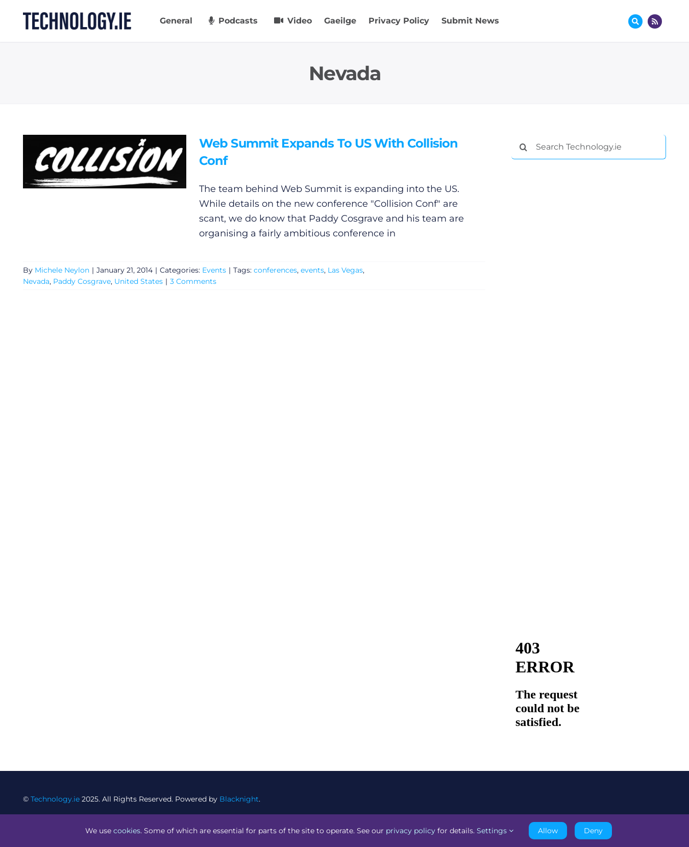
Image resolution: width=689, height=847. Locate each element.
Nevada (36, 281)
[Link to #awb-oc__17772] (635, 21)
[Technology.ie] (77, 16)
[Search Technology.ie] (588, 147)
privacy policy (410, 830)
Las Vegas (345, 270)
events (312, 270)
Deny (593, 830)
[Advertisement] (588, 323)
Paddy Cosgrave (82, 281)
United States (138, 281)
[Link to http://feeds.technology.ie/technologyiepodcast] (655, 21)
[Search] (523, 147)
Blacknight (239, 799)
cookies (126, 830)
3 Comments (193, 281)
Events (214, 270)
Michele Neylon (62, 270)
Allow (548, 830)
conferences (275, 270)
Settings (495, 830)
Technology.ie (55, 799)
